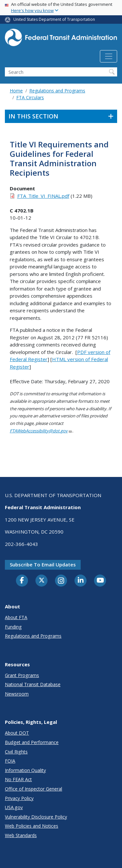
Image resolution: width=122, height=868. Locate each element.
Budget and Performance (32, 742)
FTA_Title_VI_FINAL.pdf (43, 196)
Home (16, 91)
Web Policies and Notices (31, 826)
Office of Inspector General (33, 789)
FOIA (10, 761)
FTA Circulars (30, 97)
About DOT (17, 733)
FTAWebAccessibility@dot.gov (41, 431)
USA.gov (14, 807)
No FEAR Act (18, 779)
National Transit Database (33, 684)
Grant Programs (22, 675)
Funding (13, 627)
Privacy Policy (19, 798)
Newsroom (17, 694)
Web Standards (21, 835)
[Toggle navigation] (108, 56)
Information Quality (25, 770)
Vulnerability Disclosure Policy (36, 817)
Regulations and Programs (57, 91)
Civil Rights (16, 752)
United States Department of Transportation (54, 19)
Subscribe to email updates (43, 564)
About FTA (16, 617)
